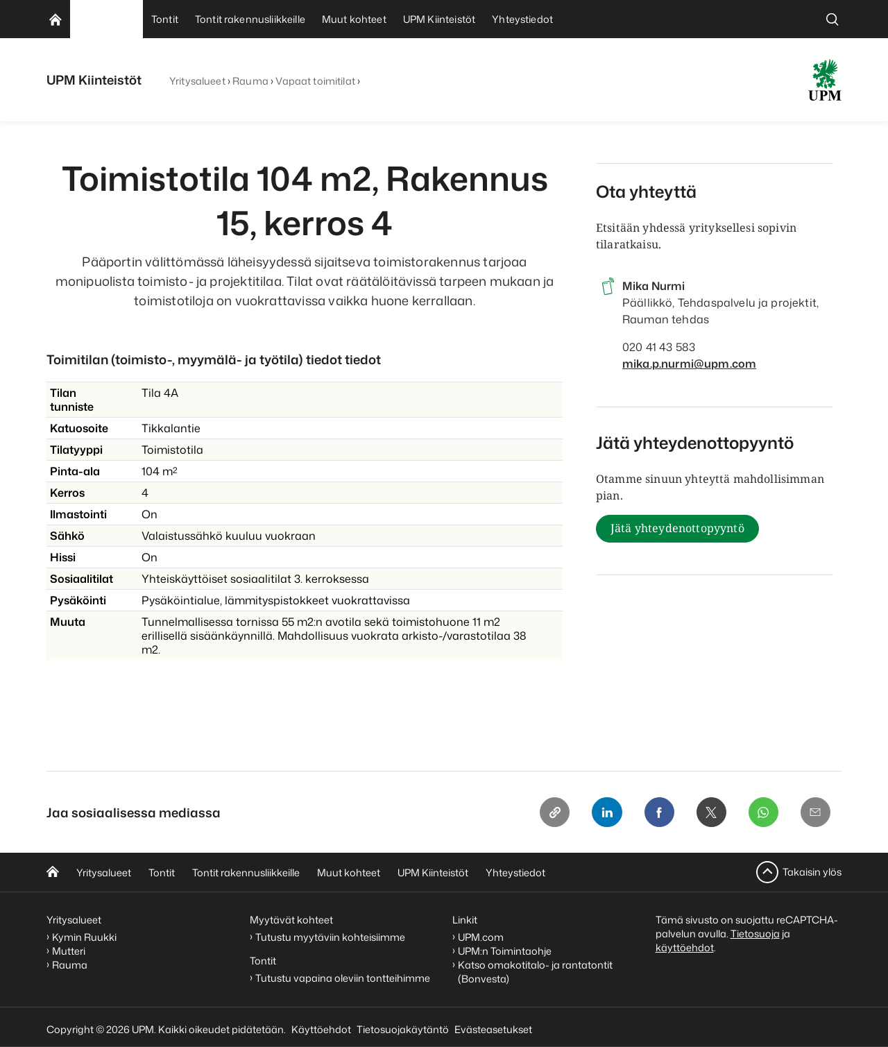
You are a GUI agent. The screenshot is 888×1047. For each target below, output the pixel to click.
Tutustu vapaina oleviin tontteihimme (342, 978)
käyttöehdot (685, 947)
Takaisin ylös (812, 872)
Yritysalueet (197, 81)
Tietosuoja (755, 933)
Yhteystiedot (515, 872)
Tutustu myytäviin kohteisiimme (330, 937)
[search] (832, 19)
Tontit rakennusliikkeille (246, 872)
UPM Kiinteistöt (433, 872)
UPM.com (481, 937)
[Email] (815, 812)
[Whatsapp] (762, 812)
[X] (709, 812)
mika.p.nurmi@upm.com (689, 363)
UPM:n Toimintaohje (505, 951)
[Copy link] (551, 812)
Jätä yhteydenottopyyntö (677, 528)
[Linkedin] (604, 812)
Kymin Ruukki (84, 937)
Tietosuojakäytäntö (403, 1029)
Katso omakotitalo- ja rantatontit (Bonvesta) (535, 971)
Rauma (250, 81)
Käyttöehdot (321, 1029)
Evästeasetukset (493, 1029)
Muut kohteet (348, 872)
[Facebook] (657, 812)
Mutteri (68, 951)
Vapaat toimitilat (315, 81)
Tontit (161, 872)
